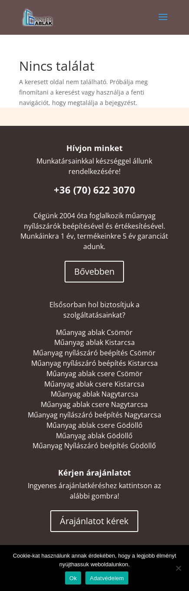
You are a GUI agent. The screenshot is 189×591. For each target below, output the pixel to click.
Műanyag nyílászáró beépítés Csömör (94, 353)
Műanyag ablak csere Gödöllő (94, 425)
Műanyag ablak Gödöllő (94, 435)
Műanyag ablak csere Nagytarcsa (94, 404)
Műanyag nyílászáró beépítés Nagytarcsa (94, 415)
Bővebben (94, 271)
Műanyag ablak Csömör (94, 332)
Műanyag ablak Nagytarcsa (94, 394)
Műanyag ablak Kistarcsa (94, 342)
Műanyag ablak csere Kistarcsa (94, 384)
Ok (73, 578)
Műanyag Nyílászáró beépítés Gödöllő (94, 445)
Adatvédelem (107, 578)
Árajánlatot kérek (94, 521)
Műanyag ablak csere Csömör (94, 373)
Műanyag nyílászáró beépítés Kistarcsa (94, 363)
